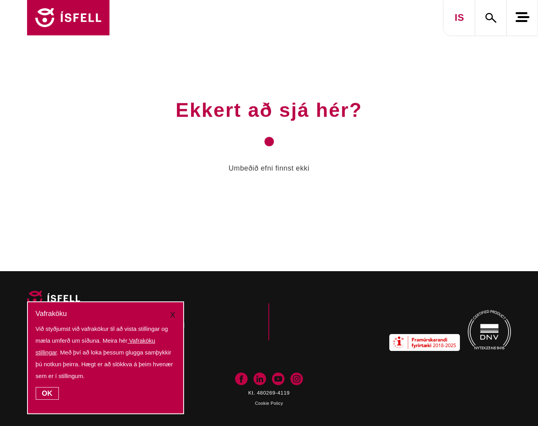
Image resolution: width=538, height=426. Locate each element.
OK (47, 393)
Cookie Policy (269, 403)
